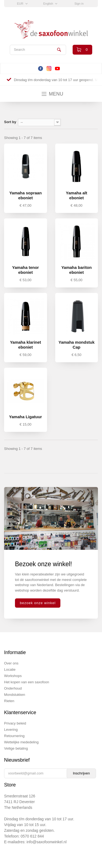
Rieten (9, 701)
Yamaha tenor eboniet (25, 270)
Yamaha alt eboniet (76, 195)
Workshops (13, 676)
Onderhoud (13, 688)
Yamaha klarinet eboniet (25, 344)
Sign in (79, 3)
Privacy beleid (15, 723)
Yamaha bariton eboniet (76, 270)
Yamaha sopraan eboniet (25, 195)
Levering (11, 730)
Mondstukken (14, 695)
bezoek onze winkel (37, 603)
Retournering (14, 736)
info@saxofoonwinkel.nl (46, 842)
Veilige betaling (16, 748)
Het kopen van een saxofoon (26, 682)
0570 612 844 (32, 836)
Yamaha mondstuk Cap (76, 344)
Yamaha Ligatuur (25, 416)
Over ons (11, 663)
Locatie (10, 669)
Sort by (10, 122)
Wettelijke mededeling (21, 742)
